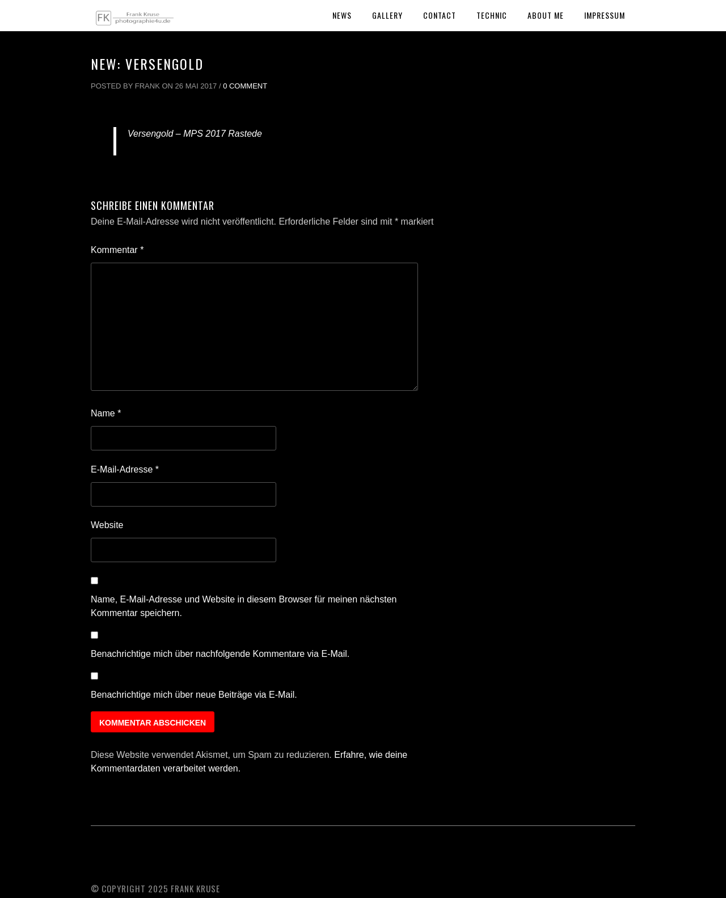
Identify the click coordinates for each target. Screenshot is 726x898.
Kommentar (117, 250)
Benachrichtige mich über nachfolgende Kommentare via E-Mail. (220, 654)
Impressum (604, 15)
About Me (545, 15)
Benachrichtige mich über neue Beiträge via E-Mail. (194, 694)
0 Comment (245, 86)
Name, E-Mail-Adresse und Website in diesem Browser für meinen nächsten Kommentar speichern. (244, 606)
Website (107, 525)
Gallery (387, 15)
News (342, 15)
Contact (439, 15)
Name (106, 413)
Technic (491, 15)
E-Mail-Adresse (125, 469)
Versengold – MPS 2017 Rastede (195, 133)
